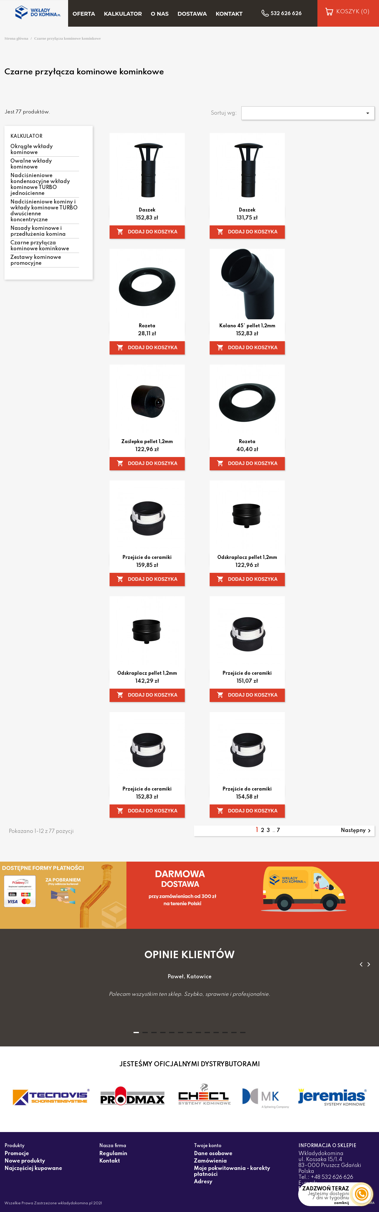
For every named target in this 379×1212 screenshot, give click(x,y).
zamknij (341, 1203)
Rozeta (147, 326)
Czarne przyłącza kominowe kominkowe (39, 245)
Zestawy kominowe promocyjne (35, 260)
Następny (357, 830)
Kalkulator (26, 136)
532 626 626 (286, 14)
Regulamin (113, 1153)
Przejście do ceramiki (147, 557)
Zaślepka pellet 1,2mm (147, 442)
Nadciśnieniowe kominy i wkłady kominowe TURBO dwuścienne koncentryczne (44, 210)
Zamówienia (210, 1161)
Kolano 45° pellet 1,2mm (247, 326)
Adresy (203, 1181)
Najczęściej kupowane (33, 1168)
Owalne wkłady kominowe (31, 164)
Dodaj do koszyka (147, 231)
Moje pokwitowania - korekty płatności (232, 1171)
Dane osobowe (213, 1153)
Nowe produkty (24, 1161)
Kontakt (109, 1161)
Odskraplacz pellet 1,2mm (247, 557)
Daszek (147, 210)
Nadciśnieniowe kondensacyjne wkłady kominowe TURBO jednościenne (40, 184)
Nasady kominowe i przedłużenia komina (38, 231)
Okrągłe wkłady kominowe (31, 149)
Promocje (16, 1153)
